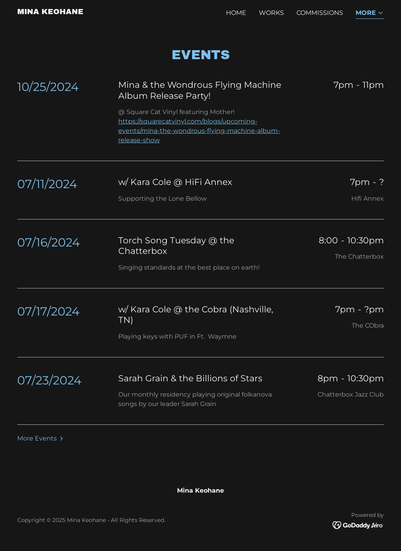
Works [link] (271, 12)
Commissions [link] (319, 12)
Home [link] (236, 12)
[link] (50, 12)
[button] (370, 13)
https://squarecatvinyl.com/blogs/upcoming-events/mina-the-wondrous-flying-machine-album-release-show (199, 131)
